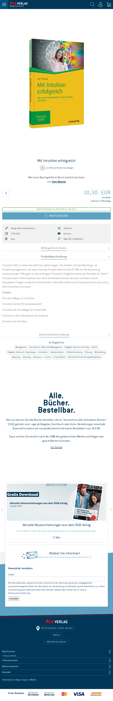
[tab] (56, 248)
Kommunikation (57, 352)
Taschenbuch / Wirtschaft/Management (45, 347)
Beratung (16, 357)
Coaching (27, 357)
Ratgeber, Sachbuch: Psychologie (22, 352)
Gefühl (94, 347)
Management (21, 347)
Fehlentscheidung (74, 352)
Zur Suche (56, 447)
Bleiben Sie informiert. (65, 553)
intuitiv (48, 357)
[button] (56, 168)
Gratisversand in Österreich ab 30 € (56, 209)
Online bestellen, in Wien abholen (57, 628)
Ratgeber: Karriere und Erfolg (77, 347)
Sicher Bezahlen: (16, 693)
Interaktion (43, 352)
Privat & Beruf (59, 357)
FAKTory (56, 635)
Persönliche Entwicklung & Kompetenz (84, 357)
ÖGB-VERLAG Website (56, 642)
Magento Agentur (23, 680)
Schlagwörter (56, 342)
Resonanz (37, 357)
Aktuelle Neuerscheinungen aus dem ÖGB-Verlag (57, 525)
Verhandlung (100, 352)
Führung (88, 352)
